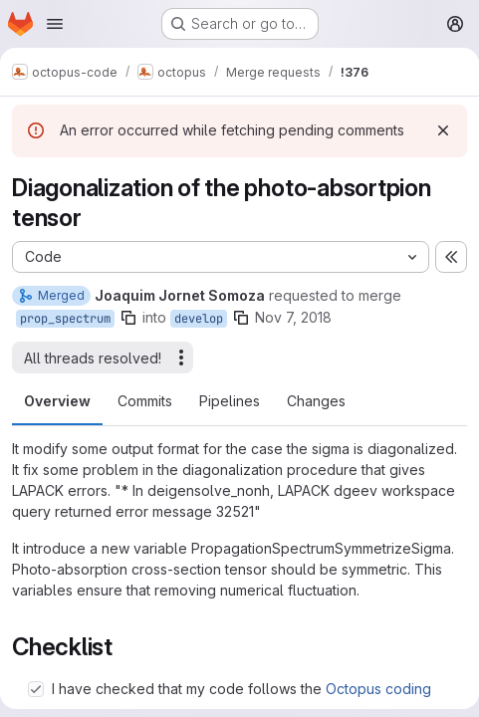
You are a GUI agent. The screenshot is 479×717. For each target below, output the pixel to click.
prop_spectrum (65, 319)
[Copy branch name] (128, 318)
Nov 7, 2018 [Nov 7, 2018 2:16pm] (293, 317)
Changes (316, 400)
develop (198, 319)
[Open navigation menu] (55, 24)
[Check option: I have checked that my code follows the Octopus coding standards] (36, 689)
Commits (145, 400)
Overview (57, 400)
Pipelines (229, 400)
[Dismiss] (443, 130)
